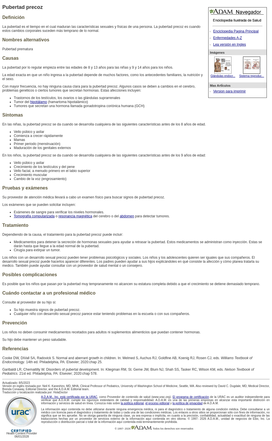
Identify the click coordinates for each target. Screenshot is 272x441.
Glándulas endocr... (223, 74)
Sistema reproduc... (251, 74)
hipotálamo (38, 102)
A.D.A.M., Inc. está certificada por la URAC (69, 397)
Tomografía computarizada (34, 216)
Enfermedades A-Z (227, 38)
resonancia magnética (75, 216)
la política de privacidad (187, 403)
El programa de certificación (191, 397)
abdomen (127, 216)
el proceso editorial (157, 403)
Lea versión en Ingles (229, 44)
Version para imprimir (229, 91)
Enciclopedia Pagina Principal (236, 31)
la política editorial (132, 403)
